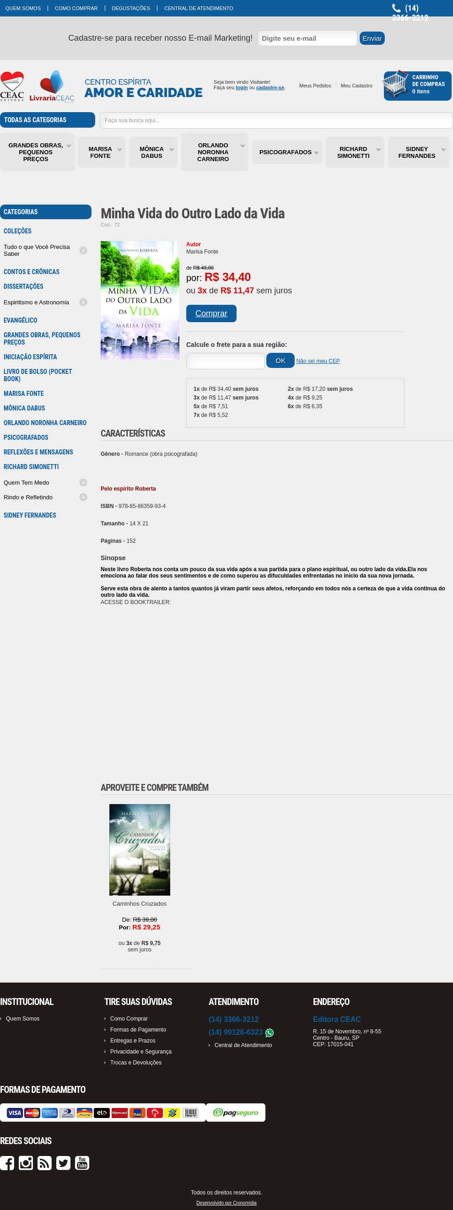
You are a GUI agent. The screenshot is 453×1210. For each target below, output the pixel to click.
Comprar (211, 313)
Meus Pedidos (315, 85)
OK (280, 360)
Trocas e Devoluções (136, 1062)
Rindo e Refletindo (28, 497)
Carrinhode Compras (428, 80)
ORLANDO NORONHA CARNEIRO (213, 152)
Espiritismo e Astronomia (36, 302)
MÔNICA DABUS (152, 152)
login (242, 87)
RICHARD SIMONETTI (353, 152)
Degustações (131, 8)
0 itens (421, 91)
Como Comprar (76, 8)
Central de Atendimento (198, 8)
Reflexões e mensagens (38, 452)
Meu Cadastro (356, 85)
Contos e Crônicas (31, 271)
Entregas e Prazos (133, 1040)
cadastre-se (270, 87)
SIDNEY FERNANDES (417, 152)
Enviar (372, 38)
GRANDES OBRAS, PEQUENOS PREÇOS (36, 152)
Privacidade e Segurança (141, 1051)
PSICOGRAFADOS (285, 152)
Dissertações (23, 286)
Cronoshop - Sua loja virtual (101, 86)
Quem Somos (23, 8)
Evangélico (20, 320)
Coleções (18, 231)
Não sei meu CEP (318, 361)
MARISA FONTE (100, 152)
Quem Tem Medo (26, 482)
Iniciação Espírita (30, 357)
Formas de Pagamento (138, 1029)
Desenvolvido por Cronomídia (226, 1202)
